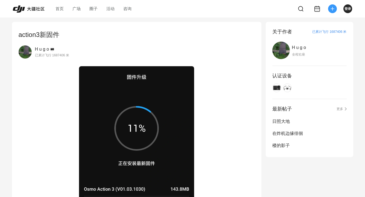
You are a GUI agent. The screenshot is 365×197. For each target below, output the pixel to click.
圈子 (93, 8)
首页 (60, 8)
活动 (110, 8)
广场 (76, 8)
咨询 (127, 8)
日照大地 (281, 121)
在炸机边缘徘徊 (287, 133)
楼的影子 (281, 145)
